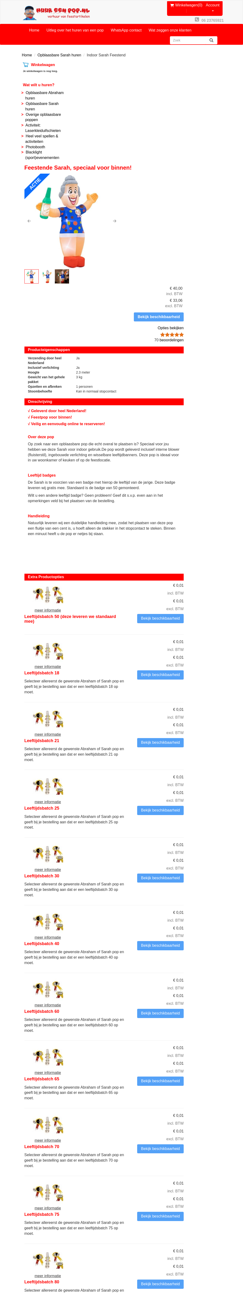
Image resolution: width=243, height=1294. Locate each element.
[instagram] (217, 1276)
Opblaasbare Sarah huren (59, 49)
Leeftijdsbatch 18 (130, 461)
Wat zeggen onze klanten (170, 25)
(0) (186, 4)
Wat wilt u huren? (37, 79)
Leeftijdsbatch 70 (130, 811)
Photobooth (34, 141)
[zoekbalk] (188, 35)
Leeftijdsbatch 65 (130, 761)
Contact (83, 1209)
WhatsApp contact (126, 25)
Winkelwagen (42, 59)
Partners (84, 1214)
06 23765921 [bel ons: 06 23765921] (40, 1218)
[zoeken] (211, 35)
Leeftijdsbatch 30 (130, 611)
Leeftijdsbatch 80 (130, 911)
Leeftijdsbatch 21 (130, 511)
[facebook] (200, 1276)
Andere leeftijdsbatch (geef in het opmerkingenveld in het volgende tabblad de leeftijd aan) (146, 966)
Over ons (84, 1203)
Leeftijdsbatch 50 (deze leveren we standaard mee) (144, 413)
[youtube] (208, 1276)
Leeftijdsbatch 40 (130, 661)
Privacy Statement (143, 1225)
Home (34, 25)
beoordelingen (203, 120)
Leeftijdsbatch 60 (130, 711)
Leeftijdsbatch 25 (130, 561)
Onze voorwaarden (144, 1203)
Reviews (135, 1219)
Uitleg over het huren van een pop (75, 25)
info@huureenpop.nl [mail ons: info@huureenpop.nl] (45, 1226)
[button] (80, 113)
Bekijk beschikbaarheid (200, 97)
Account (214, 4)
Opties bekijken (205, 108)
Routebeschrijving (143, 1230)
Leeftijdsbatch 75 (130, 861)
